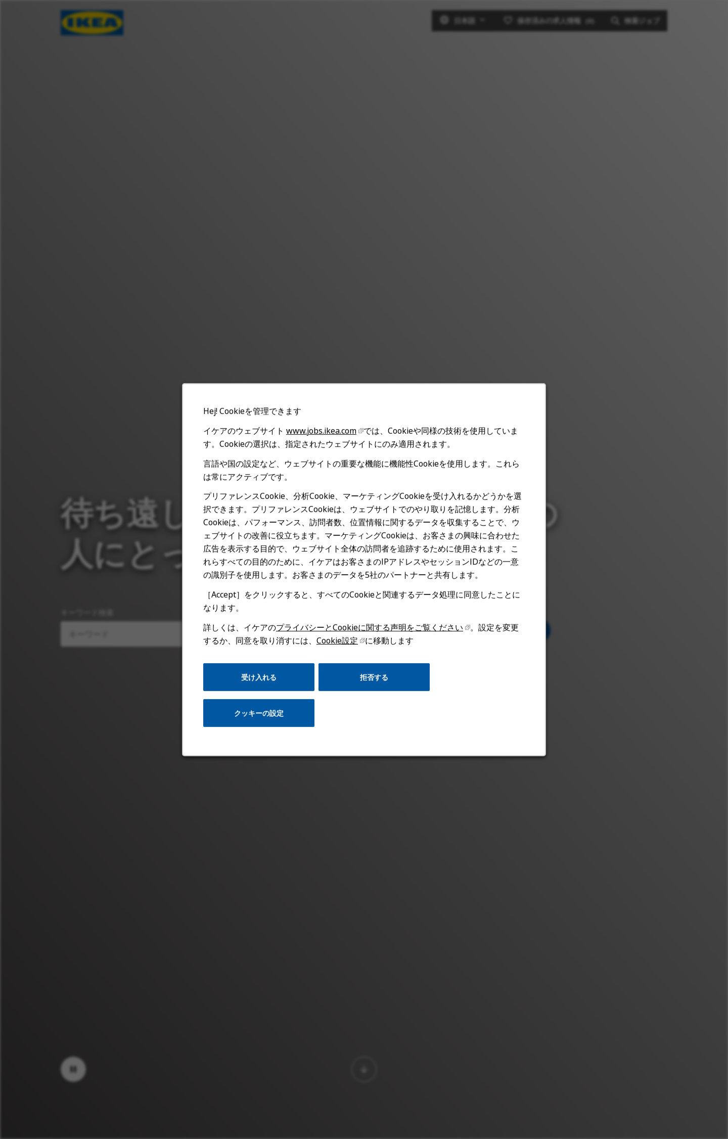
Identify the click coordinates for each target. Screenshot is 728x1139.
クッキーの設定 (260, 715)
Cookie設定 (337, 643)
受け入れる (260, 680)
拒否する (374, 680)
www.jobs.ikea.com (322, 435)
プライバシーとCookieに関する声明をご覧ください (369, 630)
